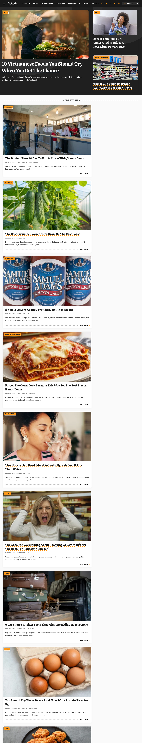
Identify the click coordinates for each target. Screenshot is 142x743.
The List (50, 720)
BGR (9, 715)
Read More (39, 157)
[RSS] (119, 4)
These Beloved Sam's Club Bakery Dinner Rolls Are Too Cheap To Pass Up (117, 450)
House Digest (102, 715)
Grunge (78, 715)
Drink (35, 3)
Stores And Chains (103, 56)
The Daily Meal (126, 718)
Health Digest (89, 715)
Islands (120, 715)
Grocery (61, 3)
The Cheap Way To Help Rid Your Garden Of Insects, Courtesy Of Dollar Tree (23, 450)
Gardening (54, 105)
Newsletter (131, 3)
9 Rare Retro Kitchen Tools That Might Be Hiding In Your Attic (24, 260)
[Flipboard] (115, 4)
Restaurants (74, 3)
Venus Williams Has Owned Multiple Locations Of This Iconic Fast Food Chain (69, 636)
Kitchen (26, 3)
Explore (37, 715)
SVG (103, 718)
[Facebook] (106, 4)
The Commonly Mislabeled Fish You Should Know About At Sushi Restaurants (117, 575)
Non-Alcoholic (56, 165)
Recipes (95, 3)
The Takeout (61, 720)
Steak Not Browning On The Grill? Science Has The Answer (116, 387)
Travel (86, 3)
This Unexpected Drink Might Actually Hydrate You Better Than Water (70, 195)
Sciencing (76, 718)
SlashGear (96, 718)
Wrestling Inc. (89, 720)
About (62, 700)
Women (79, 720)
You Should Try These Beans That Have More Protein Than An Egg (70, 260)
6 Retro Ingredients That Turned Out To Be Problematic (68, 387)
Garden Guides (61, 715)
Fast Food (8, 105)
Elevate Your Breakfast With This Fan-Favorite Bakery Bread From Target (70, 514)
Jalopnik (128, 715)
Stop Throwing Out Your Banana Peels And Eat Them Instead (116, 636)
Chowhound (18, 715)
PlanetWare (65, 718)
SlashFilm (86, 718)
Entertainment (48, 3)
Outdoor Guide (52, 718)
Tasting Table (112, 718)
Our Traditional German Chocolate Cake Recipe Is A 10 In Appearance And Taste (117, 323)
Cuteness (28, 715)
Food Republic (48, 715)
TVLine (70, 720)
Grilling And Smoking (12, 165)
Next (75, 678)
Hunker (112, 715)
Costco (100, 165)
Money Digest (29, 718)
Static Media (59, 704)
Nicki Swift (41, 718)
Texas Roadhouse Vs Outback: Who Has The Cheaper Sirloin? (113, 514)
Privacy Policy (76, 700)
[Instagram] (102, 4)
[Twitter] (111, 4)
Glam (71, 715)
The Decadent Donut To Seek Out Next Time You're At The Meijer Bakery (24, 387)
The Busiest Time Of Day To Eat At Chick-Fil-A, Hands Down (23, 135)
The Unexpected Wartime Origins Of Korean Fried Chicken (115, 260)
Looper (11, 718)
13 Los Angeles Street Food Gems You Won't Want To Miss (22, 323)
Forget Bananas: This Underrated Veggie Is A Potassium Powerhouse (110, 42)
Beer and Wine (102, 105)
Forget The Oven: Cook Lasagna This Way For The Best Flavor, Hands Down (22, 195)
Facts (6, 12)
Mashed (19, 718)
